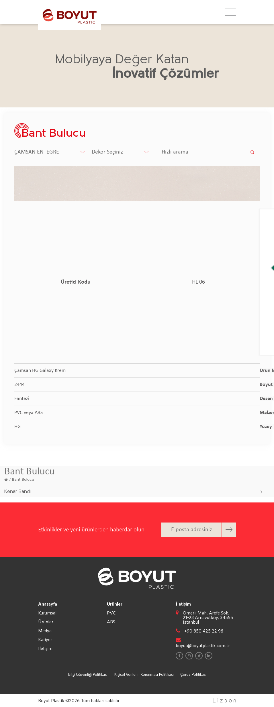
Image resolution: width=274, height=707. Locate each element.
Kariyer (45, 639)
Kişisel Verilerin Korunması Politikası (144, 674)
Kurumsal (47, 612)
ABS (111, 621)
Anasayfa (47, 604)
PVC (111, 612)
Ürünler (45, 621)
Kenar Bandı (17, 491)
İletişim (45, 648)
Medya (45, 630)
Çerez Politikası (193, 674)
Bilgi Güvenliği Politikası (87, 674)
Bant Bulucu (23, 480)
